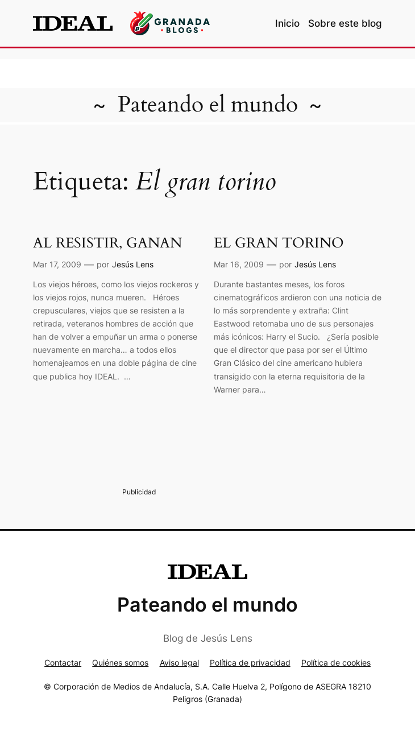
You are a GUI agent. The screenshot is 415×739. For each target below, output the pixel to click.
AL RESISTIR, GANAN (107, 242)
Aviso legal (179, 662)
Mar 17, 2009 (57, 264)
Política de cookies (336, 662)
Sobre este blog (345, 23)
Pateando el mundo (208, 104)
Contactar (62, 662)
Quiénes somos (120, 662)
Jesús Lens (132, 264)
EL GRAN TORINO (279, 242)
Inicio (287, 23)
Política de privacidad (250, 662)
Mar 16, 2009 (239, 264)
